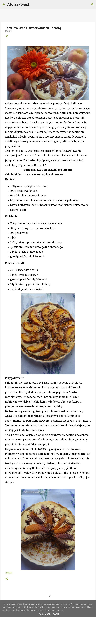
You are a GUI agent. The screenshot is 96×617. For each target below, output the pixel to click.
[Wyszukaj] (32, 4)
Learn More (44, 614)
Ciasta (8, 573)
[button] (6, 36)
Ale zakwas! (18, 4)
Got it (56, 614)
